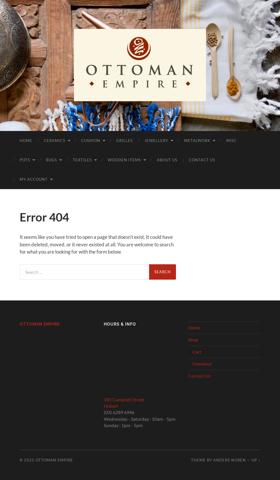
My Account (34, 179)
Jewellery (156, 140)
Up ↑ (256, 460)
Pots (25, 160)
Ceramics (54, 140)
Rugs (51, 160)
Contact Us (202, 160)
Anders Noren (229, 460)
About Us (167, 160)
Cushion (90, 140)
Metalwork (197, 140)
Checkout (202, 363)
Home (26, 140)
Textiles (82, 160)
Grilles (124, 140)
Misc (231, 140)
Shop (193, 339)
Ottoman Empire (40, 324)
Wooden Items (124, 160)
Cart (196, 352)
